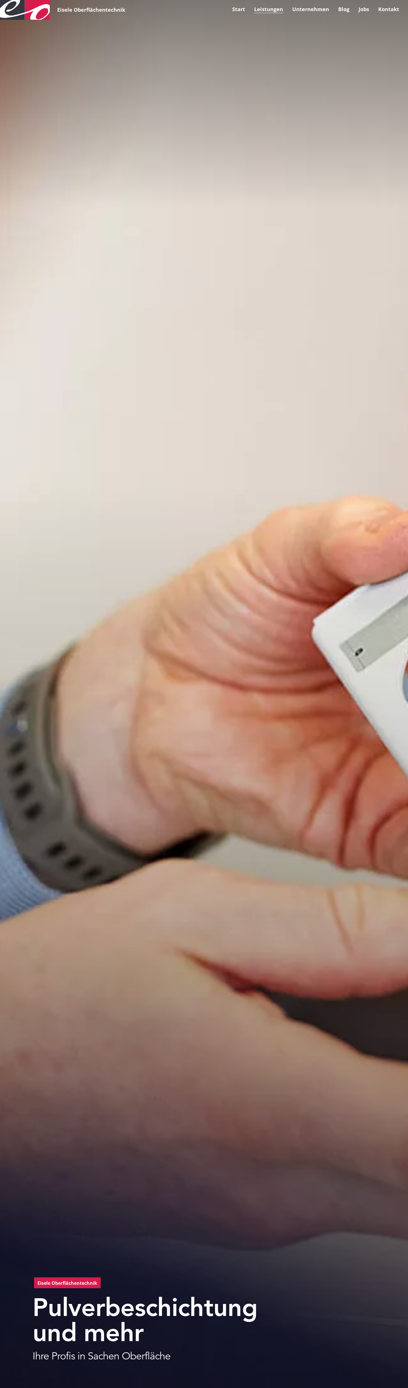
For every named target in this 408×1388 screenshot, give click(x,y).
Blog (343, 9)
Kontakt (388, 9)
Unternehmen (310, 9)
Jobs (364, 9)
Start (238, 9)
